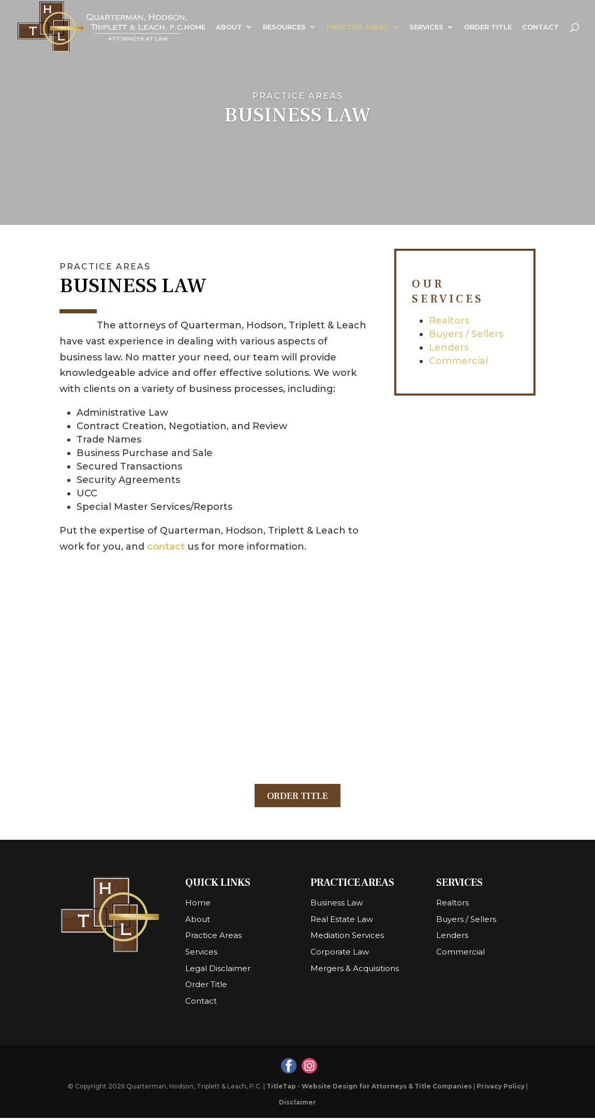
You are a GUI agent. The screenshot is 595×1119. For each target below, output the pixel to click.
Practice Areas (357, 27)
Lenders (449, 347)
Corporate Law (339, 953)
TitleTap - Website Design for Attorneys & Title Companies (369, 1087)
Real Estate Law (341, 920)
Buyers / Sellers (466, 334)
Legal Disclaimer (217, 969)
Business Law (336, 904)
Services (426, 27)
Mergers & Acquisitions (354, 969)
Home (194, 27)
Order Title (488, 27)
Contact (540, 27)
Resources (284, 27)
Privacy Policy (501, 1087)
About (229, 27)
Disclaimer (297, 1103)
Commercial (458, 361)
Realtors (449, 320)
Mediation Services (347, 937)
